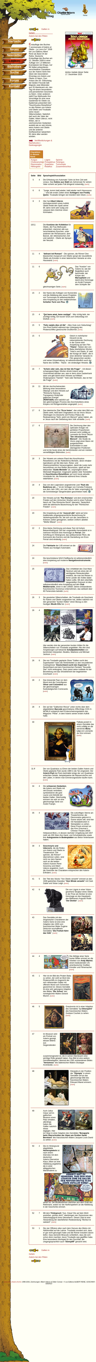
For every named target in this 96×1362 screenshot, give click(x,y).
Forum (14, 80)
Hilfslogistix (35, 166)
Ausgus (34, 160)
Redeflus (48, 166)
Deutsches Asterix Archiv (12, 1282)
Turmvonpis (61, 164)
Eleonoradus (36, 164)
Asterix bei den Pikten (38, 36)
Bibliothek (14, 66)
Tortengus (60, 162)
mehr (87, 184)
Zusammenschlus (63, 166)
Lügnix (47, 160)
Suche (14, 72)
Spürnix (59, 160)
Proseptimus (50, 162)
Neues (14, 49)
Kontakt (14, 86)
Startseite (14, 41)
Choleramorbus (37, 162)
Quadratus (49, 164)
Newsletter (14, 55)
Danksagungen (35, 145)
